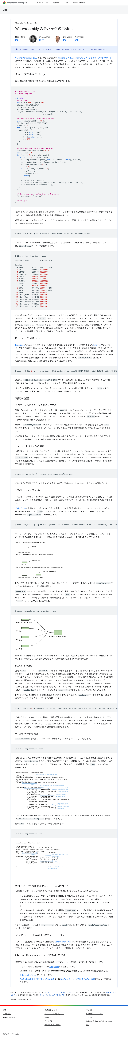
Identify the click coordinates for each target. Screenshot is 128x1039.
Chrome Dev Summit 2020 (26, 58)
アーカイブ (48, 1021)
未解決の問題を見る (10, 1017)
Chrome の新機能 (78, 3)
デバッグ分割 (20, 508)
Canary (57, 942)
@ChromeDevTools (28, 975)
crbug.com (54, 967)
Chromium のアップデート (54, 1014)
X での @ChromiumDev (94, 1014)
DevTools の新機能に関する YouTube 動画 (37, 979)
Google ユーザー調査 (62, 49)
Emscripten (20, 345)
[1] (39, 245)
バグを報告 (7, 1014)
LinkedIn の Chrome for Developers (99, 1021)
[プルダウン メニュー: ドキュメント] (47, 2)
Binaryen (97, 345)
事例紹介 (56, 3)
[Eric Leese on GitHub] (64, 41)
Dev (64, 942)
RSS (87, 1025)
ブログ (65, 3)
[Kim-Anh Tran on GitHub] (43, 41)
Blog (5, 9)
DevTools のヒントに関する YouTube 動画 (77, 979)
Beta (69, 942)
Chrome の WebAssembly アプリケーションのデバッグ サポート (85, 58)
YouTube (89, 1017)
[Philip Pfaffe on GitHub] (16, 41)
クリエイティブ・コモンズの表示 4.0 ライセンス (59, 992)
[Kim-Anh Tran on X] (40, 41)
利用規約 (6, 1034)
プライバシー (16, 1034)
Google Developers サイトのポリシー (53, 995)
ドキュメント (40, 3)
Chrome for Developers (23, 23)
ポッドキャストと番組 (52, 1025)
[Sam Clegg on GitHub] (76, 41)
